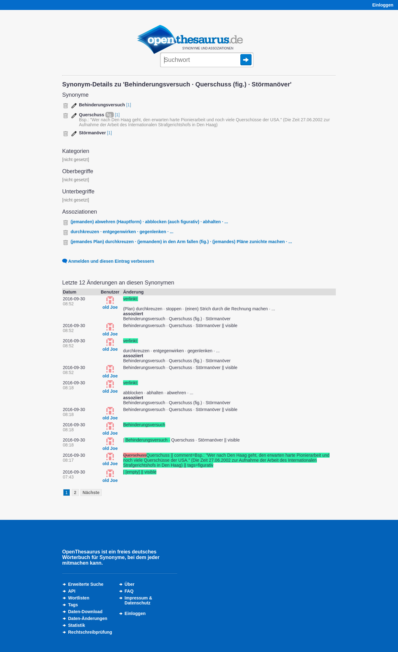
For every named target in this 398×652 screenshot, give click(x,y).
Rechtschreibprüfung (90, 632)
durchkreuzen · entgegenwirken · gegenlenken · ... (122, 231)
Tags (73, 604)
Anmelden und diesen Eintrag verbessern (108, 261)
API (71, 591)
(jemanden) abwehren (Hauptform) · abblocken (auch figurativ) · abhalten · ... (149, 221)
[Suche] (206, 60)
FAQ (129, 591)
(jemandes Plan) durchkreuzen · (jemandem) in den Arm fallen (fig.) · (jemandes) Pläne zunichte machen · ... (181, 241)
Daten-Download (85, 611)
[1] (128, 104)
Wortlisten (78, 597)
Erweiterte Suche (86, 584)
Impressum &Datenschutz (138, 600)
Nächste (91, 492)
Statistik (76, 625)
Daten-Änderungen (87, 618)
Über (130, 584)
